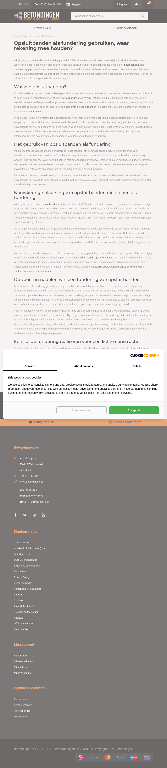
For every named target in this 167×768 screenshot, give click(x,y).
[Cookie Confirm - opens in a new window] (144, 355)
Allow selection (82, 410)
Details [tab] (137, 366)
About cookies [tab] (83, 366)
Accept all (134, 410)
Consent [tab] (30, 366)
